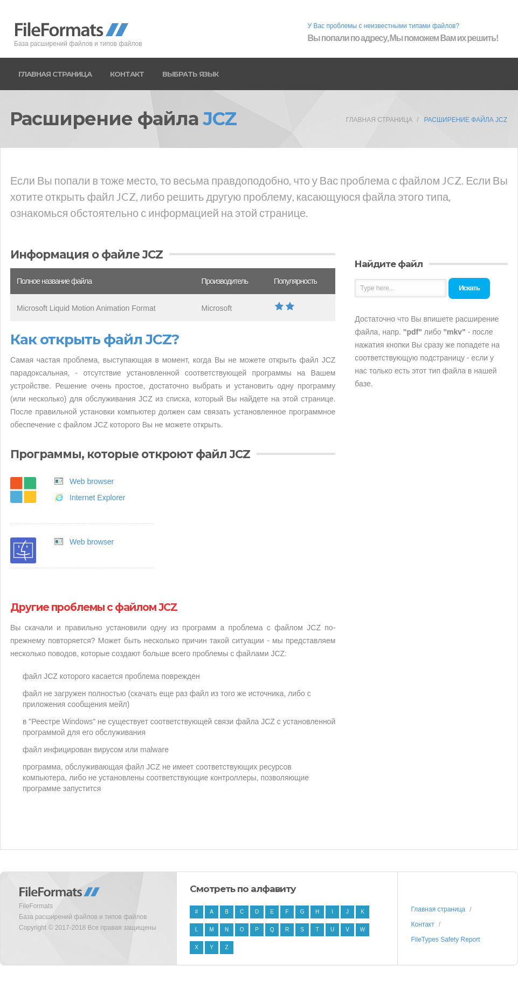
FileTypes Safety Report (445, 939)
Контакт (127, 74)
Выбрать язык (190, 74)
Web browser (92, 481)
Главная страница (55, 74)
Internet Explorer (98, 497)
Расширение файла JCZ (465, 120)
